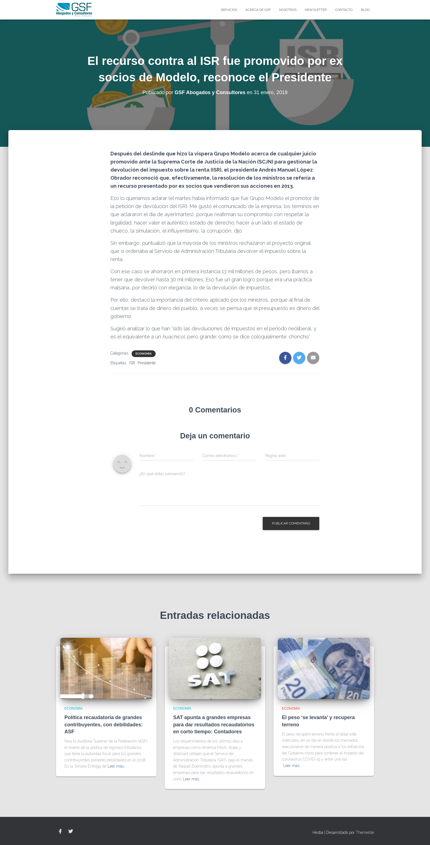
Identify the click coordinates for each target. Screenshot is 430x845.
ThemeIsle (365, 832)
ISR (132, 363)
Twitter (71, 831)
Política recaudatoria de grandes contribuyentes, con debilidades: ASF (103, 724)
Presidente (147, 363)
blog (365, 10)
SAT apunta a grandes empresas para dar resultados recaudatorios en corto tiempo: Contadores (213, 724)
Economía (144, 353)
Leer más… (117, 766)
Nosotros (287, 10)
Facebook (60, 831)
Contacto (343, 10)
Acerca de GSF (258, 10)
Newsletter (316, 10)
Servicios (229, 10)
